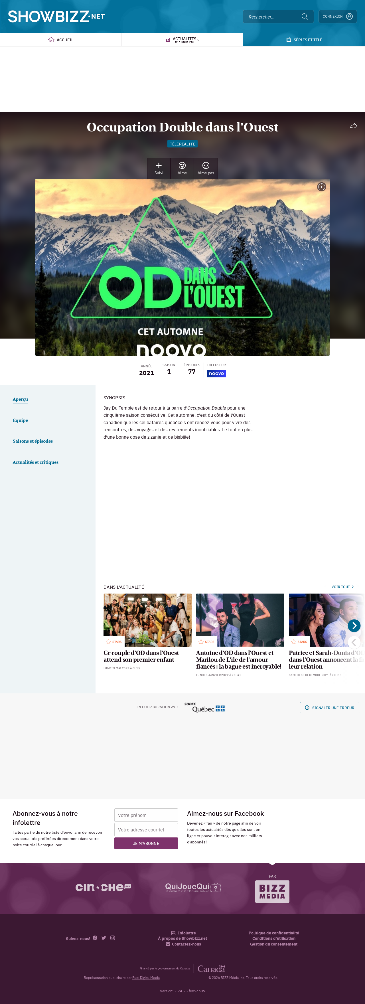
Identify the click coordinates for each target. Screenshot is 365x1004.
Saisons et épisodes (33, 441)
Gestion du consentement (273, 944)
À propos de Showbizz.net (182, 938)
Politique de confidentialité (274, 933)
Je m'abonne (146, 843)
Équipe (20, 420)
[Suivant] (354, 625)
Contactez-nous (183, 944)
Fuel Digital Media (146, 977)
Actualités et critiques (35, 462)
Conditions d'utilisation (273, 938)
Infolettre (183, 933)
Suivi (159, 168)
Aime (182, 168)
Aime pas (206, 168)
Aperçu (20, 399)
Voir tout (343, 586)
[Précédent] (354, 642)
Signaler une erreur (329, 707)
